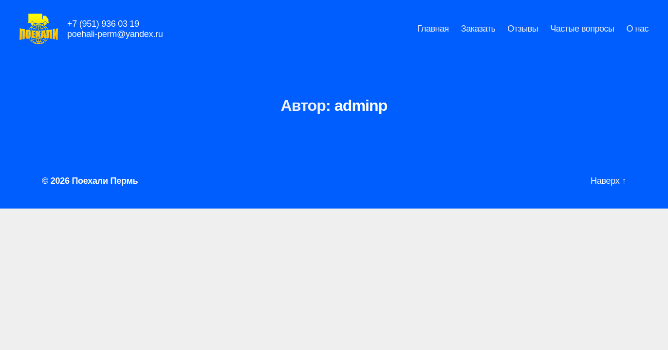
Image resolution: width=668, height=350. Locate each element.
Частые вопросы (582, 35)
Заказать (478, 35)
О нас (638, 35)
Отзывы (522, 35)
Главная (433, 35)
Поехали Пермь (105, 193)
